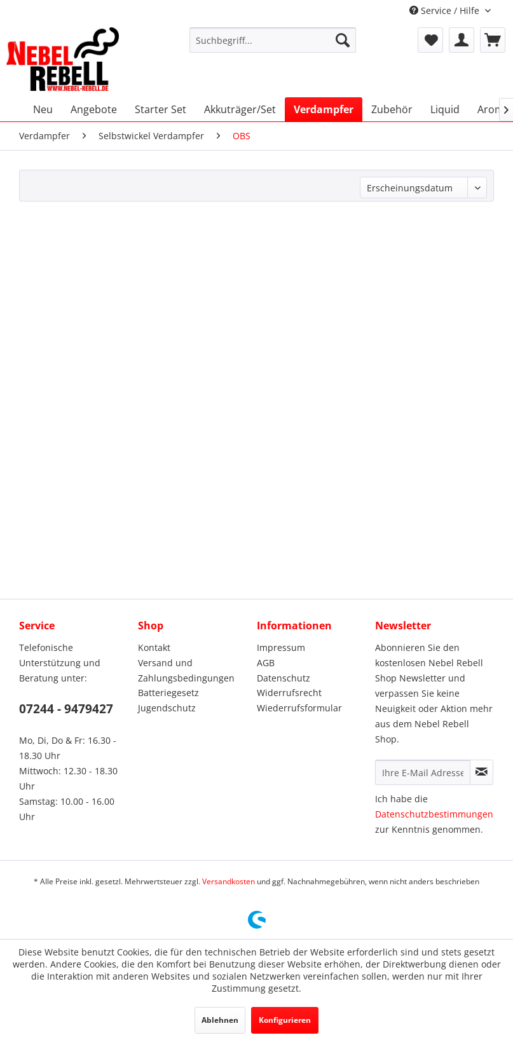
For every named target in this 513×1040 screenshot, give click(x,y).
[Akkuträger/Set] (240, 109)
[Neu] (43, 109)
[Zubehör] (391, 109)
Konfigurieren (285, 1020)
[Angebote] (94, 109)
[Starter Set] (160, 109)
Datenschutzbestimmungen (434, 814)
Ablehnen (220, 1020)
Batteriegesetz (168, 693)
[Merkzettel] (430, 40)
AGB (266, 663)
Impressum (281, 647)
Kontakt (154, 647)
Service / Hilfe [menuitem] (445, 10)
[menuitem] (272, 40)
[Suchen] (342, 40)
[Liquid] (445, 109)
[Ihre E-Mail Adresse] (422, 772)
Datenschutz (283, 678)
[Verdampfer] (323, 109)
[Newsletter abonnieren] (481, 772)
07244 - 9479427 (66, 709)
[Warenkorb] (492, 40)
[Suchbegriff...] (272, 40)
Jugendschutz (167, 708)
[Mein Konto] (461, 40)
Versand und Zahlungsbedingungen (186, 670)
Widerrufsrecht (289, 693)
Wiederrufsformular (299, 708)
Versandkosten (228, 881)
